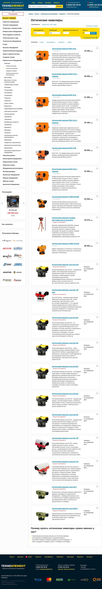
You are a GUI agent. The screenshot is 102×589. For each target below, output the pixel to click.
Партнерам (70, 557)
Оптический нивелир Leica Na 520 (65, 366)
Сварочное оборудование (11, 22)
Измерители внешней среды (12, 145)
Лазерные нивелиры (11, 66)
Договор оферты (10, 582)
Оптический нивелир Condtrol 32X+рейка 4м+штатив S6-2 (63, 219)
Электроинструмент (9, 155)
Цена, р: (85, 30)
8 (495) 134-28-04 (95, 5)
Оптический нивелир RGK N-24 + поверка (64, 121)
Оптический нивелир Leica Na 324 (65, 318)
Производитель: (39, 30)
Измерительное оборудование (12, 60)
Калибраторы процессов (11, 122)
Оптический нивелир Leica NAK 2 (65, 508)
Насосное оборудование (10, 47)
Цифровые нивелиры (11, 70)
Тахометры (7, 132)
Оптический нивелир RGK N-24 (64, 49)
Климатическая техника (10, 162)
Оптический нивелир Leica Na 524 (65, 394)
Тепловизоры (8, 92)
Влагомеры (7, 87)
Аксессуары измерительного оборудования (12, 151)
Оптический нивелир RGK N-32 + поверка (64, 170)
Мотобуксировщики (9, 171)
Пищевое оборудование (10, 178)
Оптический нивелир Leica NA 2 (64, 487)
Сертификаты (48, 557)
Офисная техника (8, 181)
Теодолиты (7, 98)
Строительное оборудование (12, 41)
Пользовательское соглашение (9, 584)
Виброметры (8, 140)
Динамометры (8, 148)
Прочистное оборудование (11, 174)
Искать (59, 6)
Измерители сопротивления (12, 142)
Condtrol (44, 24)
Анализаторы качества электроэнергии (11, 136)
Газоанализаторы (9, 114)
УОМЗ (54, 24)
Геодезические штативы (11, 84)
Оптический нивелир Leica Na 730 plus (65, 291)
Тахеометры (7, 119)
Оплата (40, 2)
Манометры (7, 127)
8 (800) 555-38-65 (73, 5)
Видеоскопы (7, 106)
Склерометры (8, 95)
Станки (5, 44)
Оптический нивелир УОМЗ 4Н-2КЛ (65, 243)
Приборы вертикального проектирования (12, 74)
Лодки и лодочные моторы (11, 54)
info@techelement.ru (71, 7)
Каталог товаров (9, 18)
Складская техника (9, 57)
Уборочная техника (9, 165)
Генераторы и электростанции (12, 28)
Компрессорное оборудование (12, 31)
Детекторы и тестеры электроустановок (10, 81)
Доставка (48, 2)
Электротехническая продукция (13, 50)
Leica (51, 24)
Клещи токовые (8, 103)
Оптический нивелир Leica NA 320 (65, 264)
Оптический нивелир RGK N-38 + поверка (64, 75)
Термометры (8, 116)
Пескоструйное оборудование (12, 158)
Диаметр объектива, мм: (70, 30)
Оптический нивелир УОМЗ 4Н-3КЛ (65, 197)
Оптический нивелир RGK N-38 (64, 148)
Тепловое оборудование (10, 25)
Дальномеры (8, 77)
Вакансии (80, 557)
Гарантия (38, 557)
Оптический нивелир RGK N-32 (64, 95)
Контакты (57, 2)
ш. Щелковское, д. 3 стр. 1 (87, 569)
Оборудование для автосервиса (13, 168)
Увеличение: (53, 30)
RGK (48, 24)
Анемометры (8, 124)
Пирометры (7, 100)
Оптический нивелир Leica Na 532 (65, 415)
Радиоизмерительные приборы (13, 108)
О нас (33, 2)
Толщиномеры (8, 90)
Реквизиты (60, 557)
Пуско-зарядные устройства (11, 34)
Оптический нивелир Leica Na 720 (65, 438)
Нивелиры (7, 63)
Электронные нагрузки (10, 111)
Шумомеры (7, 130)
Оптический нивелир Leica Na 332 (65, 343)
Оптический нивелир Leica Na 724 (65, 461)
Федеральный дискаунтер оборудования (13, 567)
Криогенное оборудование (11, 184)
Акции (30, 557)
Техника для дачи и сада (10, 38)
